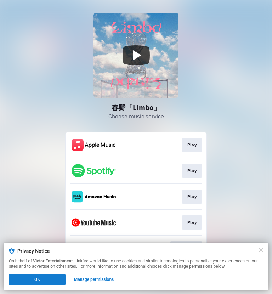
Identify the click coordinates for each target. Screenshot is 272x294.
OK (37, 279)
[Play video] (136, 55)
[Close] (261, 250)
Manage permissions (94, 279)
